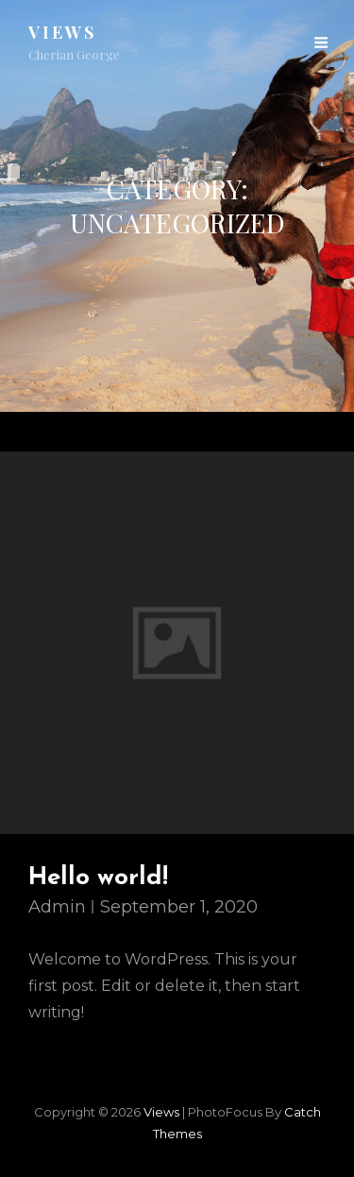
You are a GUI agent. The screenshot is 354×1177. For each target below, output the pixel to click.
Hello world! (98, 878)
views (62, 32)
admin (57, 906)
